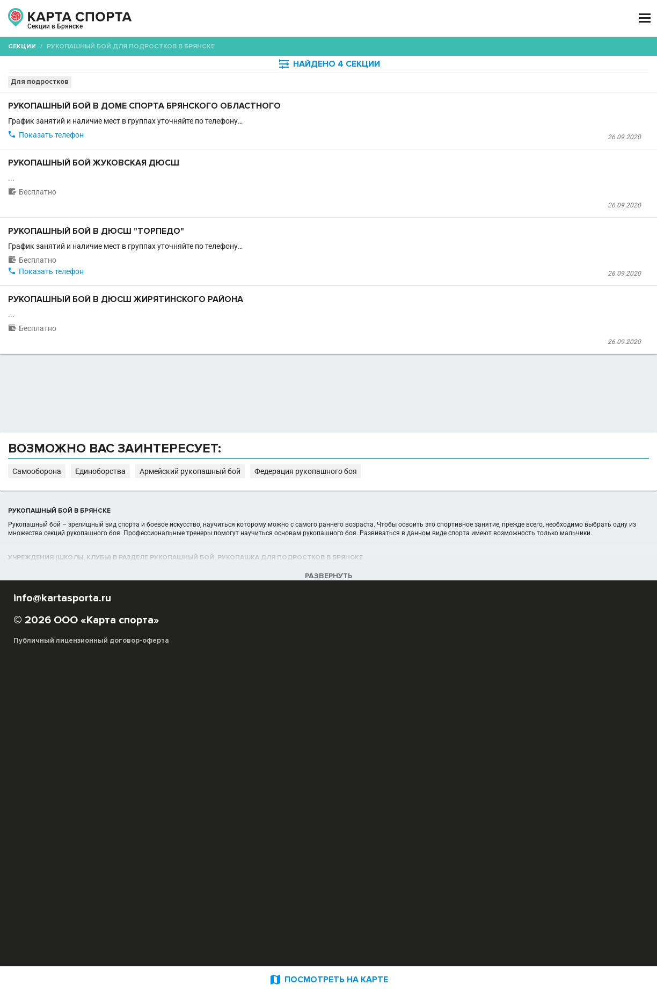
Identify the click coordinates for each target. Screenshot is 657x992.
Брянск (45, 31)
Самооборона (284, 736)
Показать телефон (206, 187)
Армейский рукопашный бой (415, 736)
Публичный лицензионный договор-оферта (91, 946)
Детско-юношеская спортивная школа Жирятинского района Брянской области (300, 441)
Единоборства (338, 736)
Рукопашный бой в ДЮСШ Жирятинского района (291, 400)
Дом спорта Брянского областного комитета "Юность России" (272, 158)
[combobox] (301, 83)
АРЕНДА (228, 18)
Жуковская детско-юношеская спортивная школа (253, 258)
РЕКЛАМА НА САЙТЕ (65, 883)
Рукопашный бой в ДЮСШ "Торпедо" (261, 300)
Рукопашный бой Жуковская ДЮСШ (259, 217)
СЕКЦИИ (181, 18)
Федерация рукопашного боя (517, 736)
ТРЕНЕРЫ (278, 18)
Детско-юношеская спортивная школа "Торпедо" (251, 342)
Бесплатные (563, 84)
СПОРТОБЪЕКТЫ (348, 18)
